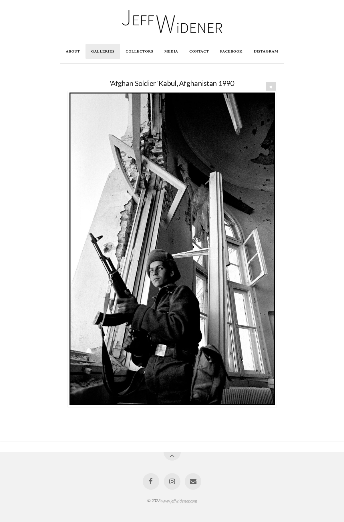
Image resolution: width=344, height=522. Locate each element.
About (73, 51)
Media (171, 51)
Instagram (266, 51)
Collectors (139, 51)
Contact (199, 51)
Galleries (103, 51)
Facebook (231, 51)
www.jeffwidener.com (179, 500)
